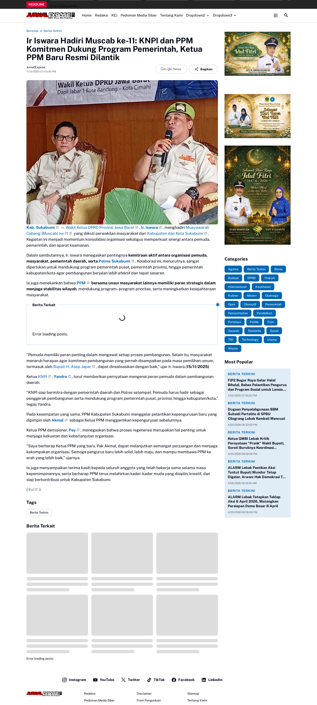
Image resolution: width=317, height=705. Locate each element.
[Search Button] (286, 15)
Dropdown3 (225, 15)
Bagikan (203, 69)
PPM (81, 283)
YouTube (103, 680)
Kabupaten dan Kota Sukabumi (175, 233)
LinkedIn (211, 680)
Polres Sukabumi (114, 261)
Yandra (60, 376)
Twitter (130, 680)
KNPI (42, 376)
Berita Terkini (39, 512)
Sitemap (193, 693)
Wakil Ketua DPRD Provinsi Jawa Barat (100, 227)
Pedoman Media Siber (139, 15)
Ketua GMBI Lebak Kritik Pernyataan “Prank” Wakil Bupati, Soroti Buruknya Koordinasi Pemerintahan (256, 443)
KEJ (114, 15)
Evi (31, 489)
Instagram (74, 680)
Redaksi (101, 15)
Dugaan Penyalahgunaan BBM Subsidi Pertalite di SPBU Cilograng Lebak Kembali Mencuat (256, 414)
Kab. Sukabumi (40, 227)
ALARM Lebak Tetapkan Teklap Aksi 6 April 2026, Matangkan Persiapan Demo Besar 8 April (254, 501)
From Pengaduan (149, 700)
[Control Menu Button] (275, 15)
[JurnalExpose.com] (44, 693)
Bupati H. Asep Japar (72, 366)
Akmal (58, 420)
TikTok (156, 680)
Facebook (183, 680)
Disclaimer (144, 693)
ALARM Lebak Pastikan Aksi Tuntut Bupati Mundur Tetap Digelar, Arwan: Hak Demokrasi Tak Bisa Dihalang (257, 472)
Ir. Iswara (149, 227)
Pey (72, 430)
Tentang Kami (171, 15)
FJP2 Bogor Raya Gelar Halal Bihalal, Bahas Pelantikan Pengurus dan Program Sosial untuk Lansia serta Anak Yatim (257, 385)
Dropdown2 (198, 15)
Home (87, 15)
